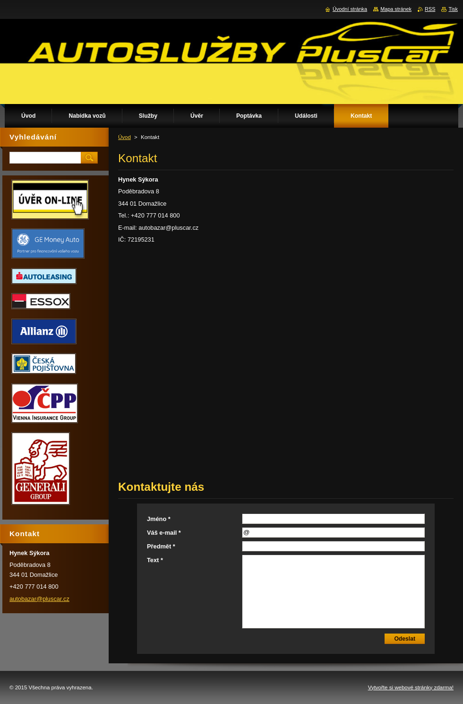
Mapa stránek (396, 9)
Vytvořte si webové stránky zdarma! (411, 687)
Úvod (124, 137)
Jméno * (159, 518)
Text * (155, 560)
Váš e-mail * (164, 532)
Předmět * (161, 546)
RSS (430, 9)
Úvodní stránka (350, 9)
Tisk (453, 9)
